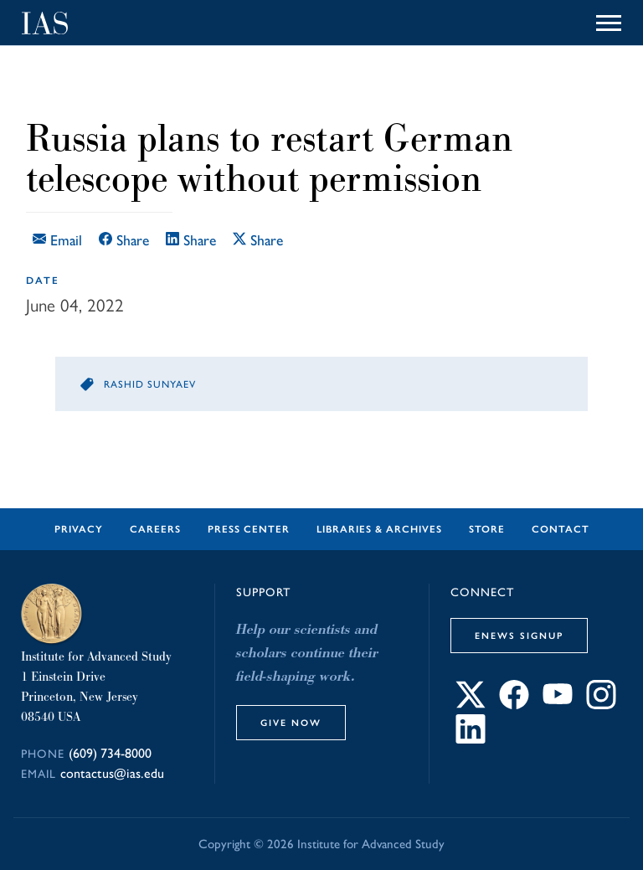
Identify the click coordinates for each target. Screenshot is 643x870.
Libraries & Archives (379, 529)
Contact (560, 529)
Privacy (78, 529)
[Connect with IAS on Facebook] (514, 703)
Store (487, 529)
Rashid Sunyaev (150, 384)
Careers (155, 529)
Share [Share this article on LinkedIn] (191, 240)
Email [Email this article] (57, 240)
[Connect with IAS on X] (470, 703)
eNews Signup (519, 635)
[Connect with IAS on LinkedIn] (470, 738)
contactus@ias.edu (112, 773)
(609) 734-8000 (110, 753)
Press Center (249, 529)
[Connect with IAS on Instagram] (601, 703)
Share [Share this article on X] (258, 240)
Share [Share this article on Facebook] (124, 240)
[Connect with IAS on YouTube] (558, 703)
